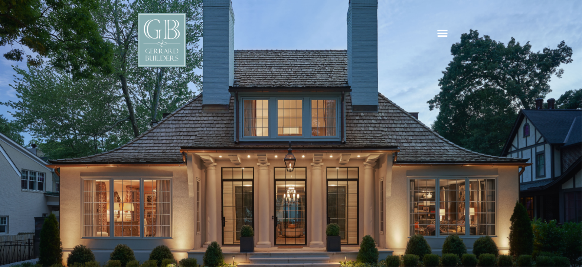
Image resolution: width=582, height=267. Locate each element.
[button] (442, 33)
